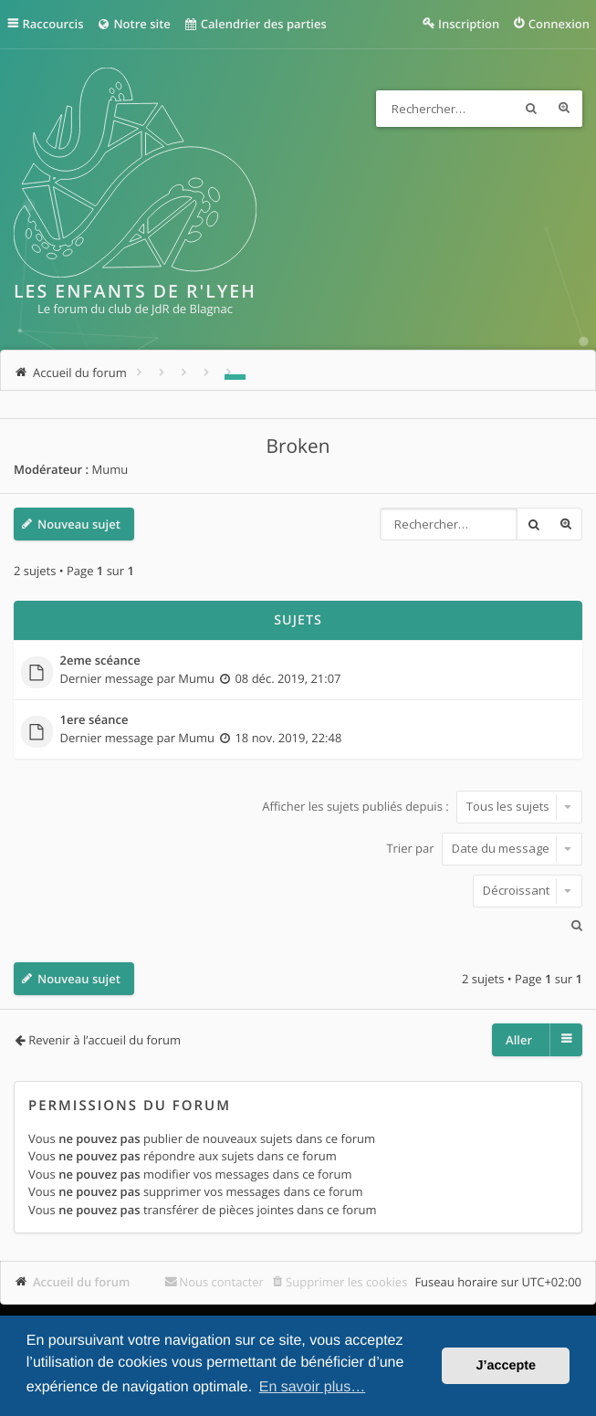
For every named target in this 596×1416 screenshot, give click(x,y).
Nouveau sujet (78, 524)
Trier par (484, 848)
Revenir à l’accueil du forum (104, 1040)
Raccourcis (53, 24)
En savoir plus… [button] (312, 1387)
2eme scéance (100, 661)
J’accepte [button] (506, 1365)
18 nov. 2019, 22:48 (288, 737)
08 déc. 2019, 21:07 (287, 678)
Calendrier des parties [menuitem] (255, 24)
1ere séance (94, 720)
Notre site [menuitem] (133, 24)
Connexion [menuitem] (559, 24)
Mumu (109, 469)
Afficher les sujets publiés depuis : (422, 806)
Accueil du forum (82, 1282)
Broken (298, 446)
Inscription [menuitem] (468, 24)
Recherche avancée (564, 108)
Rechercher (531, 108)
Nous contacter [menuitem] (221, 1282)
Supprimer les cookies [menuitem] (346, 1282)
